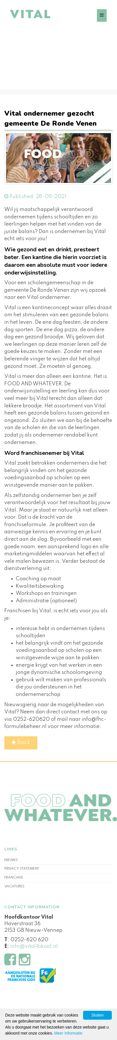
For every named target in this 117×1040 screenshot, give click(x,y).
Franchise (13, 877)
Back (20, 742)
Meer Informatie (68, 1033)
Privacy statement (21, 869)
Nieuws (11, 860)
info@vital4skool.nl (34, 946)
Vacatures (14, 886)
